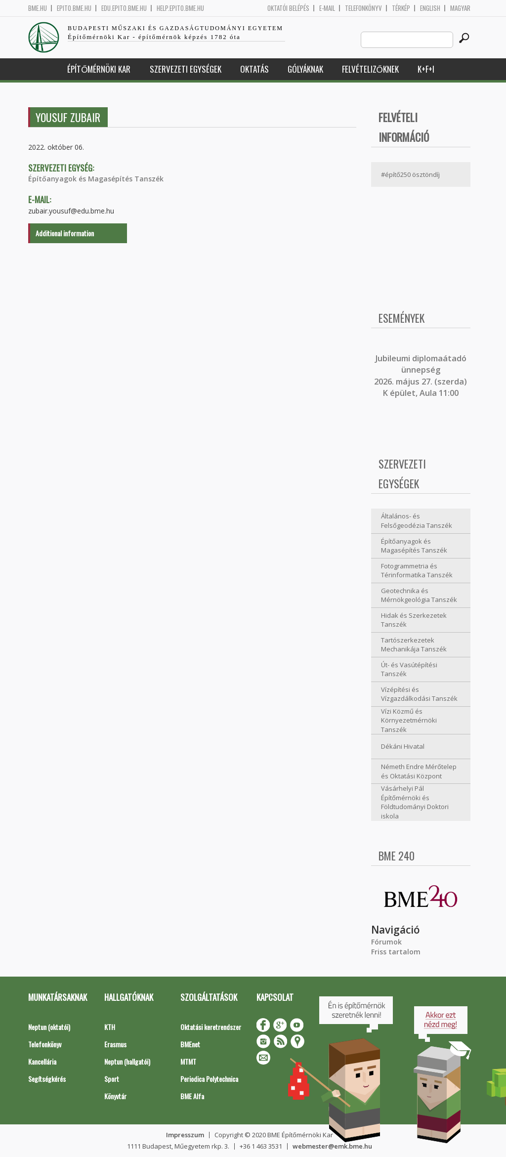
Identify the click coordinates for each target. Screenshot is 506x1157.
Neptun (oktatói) (49, 1027)
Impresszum (185, 1134)
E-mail (327, 8)
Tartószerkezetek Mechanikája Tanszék (414, 645)
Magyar (460, 8)
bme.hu (37, 8)
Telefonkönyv (363, 8)
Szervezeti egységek (185, 69)
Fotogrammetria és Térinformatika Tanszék (417, 570)
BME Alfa (192, 1096)
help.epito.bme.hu (180, 8)
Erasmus (115, 1044)
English (430, 8)
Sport (111, 1078)
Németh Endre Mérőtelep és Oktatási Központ (419, 771)
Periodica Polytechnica (209, 1078)
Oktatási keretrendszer (210, 1027)
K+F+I (426, 69)
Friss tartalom (396, 951)
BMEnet (190, 1044)
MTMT (188, 1061)
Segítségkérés (47, 1078)
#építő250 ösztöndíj (410, 174)
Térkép (401, 8)
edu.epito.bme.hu (124, 8)
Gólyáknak (305, 69)
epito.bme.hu (74, 8)
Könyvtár (115, 1096)
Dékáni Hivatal (402, 746)
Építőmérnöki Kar (98, 69)
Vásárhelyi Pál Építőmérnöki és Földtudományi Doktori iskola (415, 802)
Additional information (65, 233)
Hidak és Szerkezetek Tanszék (414, 620)
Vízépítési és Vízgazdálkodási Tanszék (419, 694)
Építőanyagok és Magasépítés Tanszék (96, 178)
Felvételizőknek (370, 69)
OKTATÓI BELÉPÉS (288, 8)
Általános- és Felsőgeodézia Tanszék (416, 521)
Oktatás (254, 69)
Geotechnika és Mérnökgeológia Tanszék (419, 595)
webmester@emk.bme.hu (332, 1146)
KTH (109, 1027)
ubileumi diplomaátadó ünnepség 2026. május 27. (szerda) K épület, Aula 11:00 (420, 375)
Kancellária (42, 1061)
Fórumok (386, 941)
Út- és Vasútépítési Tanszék (409, 669)
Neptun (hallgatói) (127, 1061)
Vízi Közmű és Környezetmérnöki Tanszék (409, 720)
